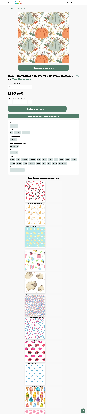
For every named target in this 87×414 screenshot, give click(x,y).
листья (12, 159)
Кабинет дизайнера (13, 394)
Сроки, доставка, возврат (15, 409)
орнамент (24, 159)
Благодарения (62, 163)
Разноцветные (14, 146)
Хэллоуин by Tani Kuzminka (17, 170)
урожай (67, 159)
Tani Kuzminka (22, 79)
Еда (11, 132)
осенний (12, 163)
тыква (44, 159)
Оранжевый (13, 139)
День (49, 163)
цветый (55, 163)
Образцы (10, 398)
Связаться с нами (13, 402)
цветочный (32, 159)
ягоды (38, 159)
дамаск (39, 163)
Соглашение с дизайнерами (16, 387)
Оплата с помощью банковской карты (19, 405)
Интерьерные (13, 126)
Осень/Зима (17, 132)
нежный (50, 159)
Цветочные (26, 132)
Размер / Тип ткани (14, 83)
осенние (19, 163)
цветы (17, 159)
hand (44, 163)
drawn (25, 163)
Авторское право (13, 391)
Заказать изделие (43, 68)
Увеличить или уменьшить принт (43, 116)
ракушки (74, 159)
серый (61, 159)
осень (56, 159)
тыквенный (32, 163)
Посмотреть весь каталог (17, 8)
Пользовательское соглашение (17, 383)
